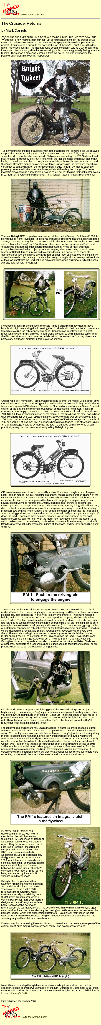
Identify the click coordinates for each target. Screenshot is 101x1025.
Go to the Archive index (34, 14)
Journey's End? (18, 993)
